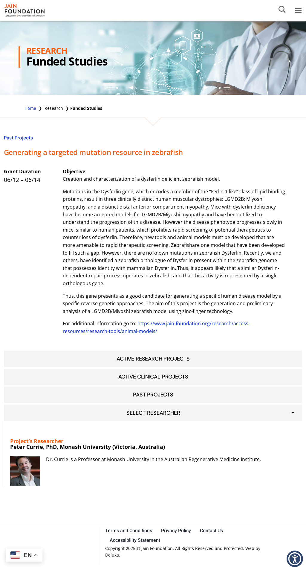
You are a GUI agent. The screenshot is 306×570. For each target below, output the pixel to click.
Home (30, 108)
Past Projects (18, 138)
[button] (295, 559)
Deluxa (112, 555)
